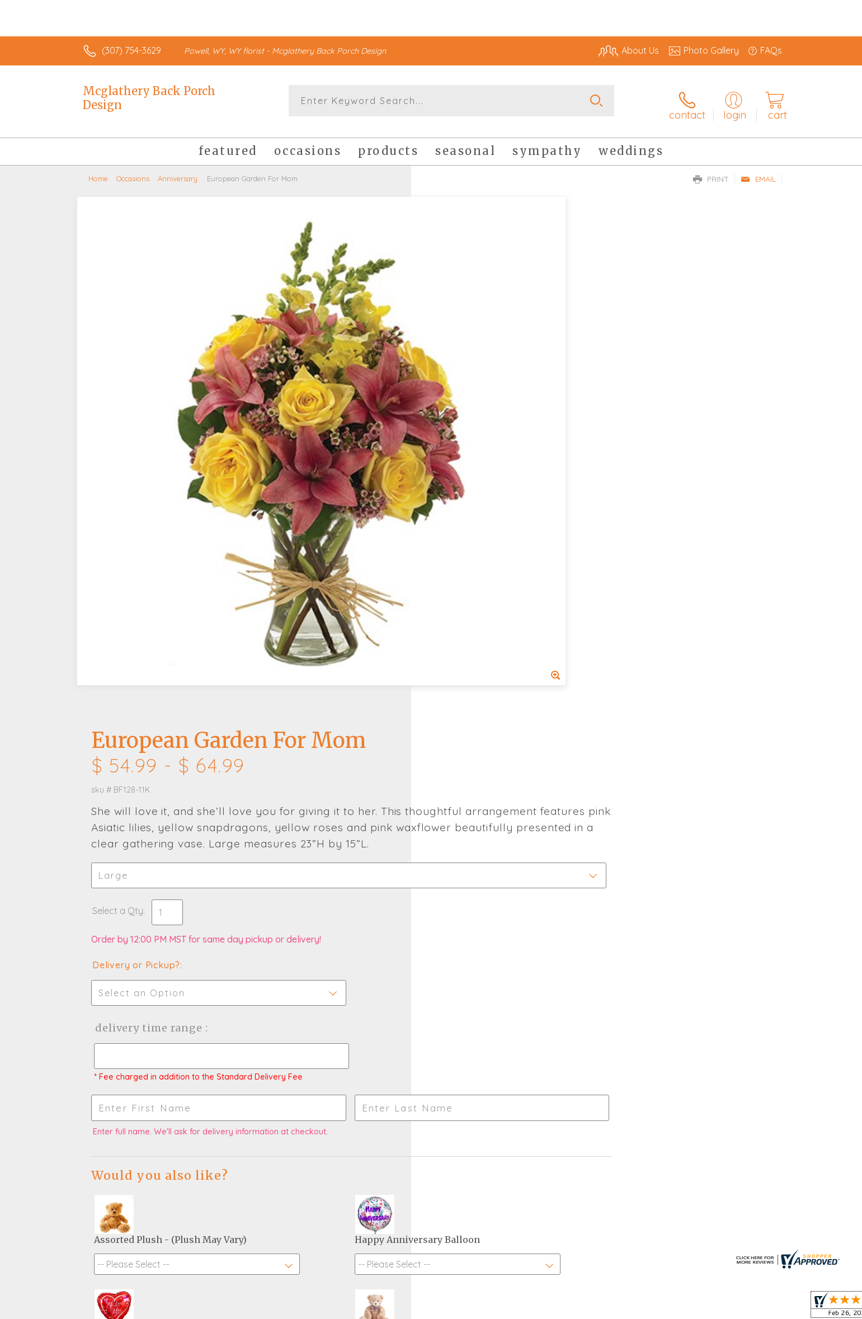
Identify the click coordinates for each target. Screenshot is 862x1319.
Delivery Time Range (487, 519)
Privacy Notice (603, 1308)
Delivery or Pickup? (476, 456)
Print (711, 171)
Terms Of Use (537, 1308)
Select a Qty (457, 402)
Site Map (752, 1308)
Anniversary (177, 170)
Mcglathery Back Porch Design (149, 98)
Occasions (132, 170)
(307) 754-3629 (131, 50)
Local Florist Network (683, 1308)
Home (98, 170)
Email (758, 171)
